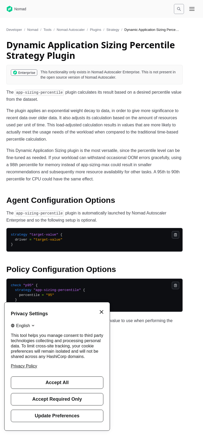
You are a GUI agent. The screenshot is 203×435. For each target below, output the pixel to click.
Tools (47, 30)
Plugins (95, 30)
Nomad (32, 30)
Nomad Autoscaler (71, 30)
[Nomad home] (16, 9)
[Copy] (175, 234)
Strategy (113, 30)
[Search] (179, 9)
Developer (14, 30)
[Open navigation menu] (192, 9)
